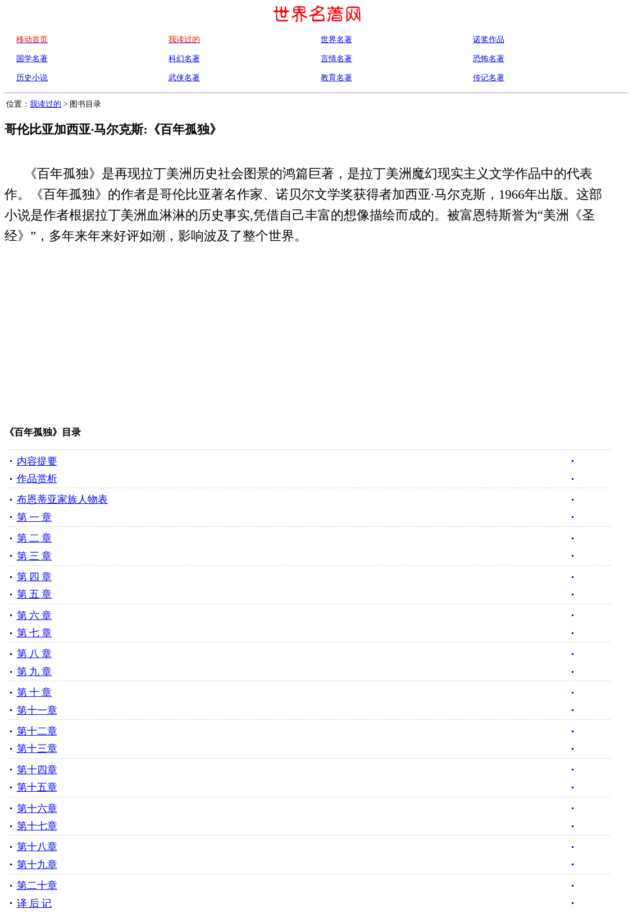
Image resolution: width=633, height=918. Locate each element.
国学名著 (32, 58)
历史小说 (32, 77)
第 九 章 (34, 671)
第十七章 (37, 826)
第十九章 (37, 864)
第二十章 (37, 885)
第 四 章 (34, 576)
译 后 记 (34, 903)
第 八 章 (34, 653)
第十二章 (37, 731)
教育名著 (336, 77)
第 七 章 (34, 633)
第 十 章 (34, 692)
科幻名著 (184, 58)
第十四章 (37, 769)
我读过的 (45, 103)
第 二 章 (34, 538)
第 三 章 (34, 556)
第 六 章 (34, 615)
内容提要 (37, 461)
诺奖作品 (488, 39)
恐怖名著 (488, 58)
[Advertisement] (298, 337)
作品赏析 (37, 478)
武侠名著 (184, 77)
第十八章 (37, 846)
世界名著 (336, 39)
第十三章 (37, 748)
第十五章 (37, 787)
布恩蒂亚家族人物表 (62, 499)
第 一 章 (34, 517)
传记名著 (488, 77)
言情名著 (336, 58)
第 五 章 (34, 594)
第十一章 (37, 710)
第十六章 (37, 808)
